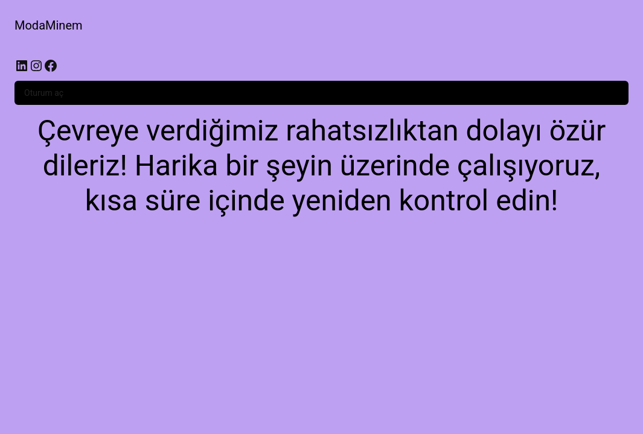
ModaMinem (48, 25)
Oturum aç (43, 93)
